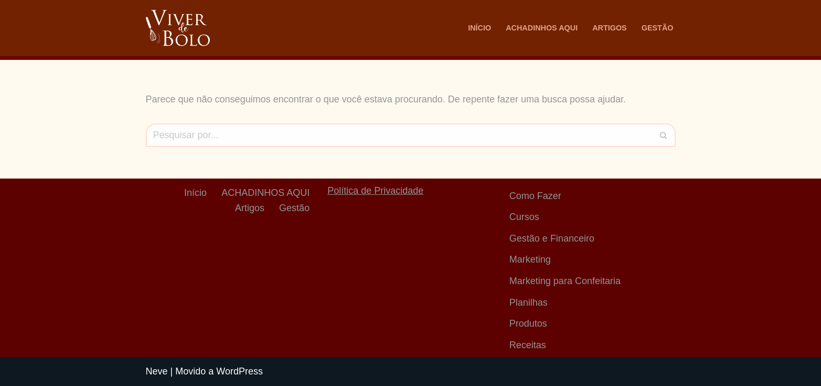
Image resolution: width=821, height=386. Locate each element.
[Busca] (399, 135)
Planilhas (528, 302)
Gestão (658, 28)
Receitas (527, 345)
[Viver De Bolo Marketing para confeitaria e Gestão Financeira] (178, 28)
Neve (157, 371)
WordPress (239, 371)
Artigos (609, 28)
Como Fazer (535, 196)
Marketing (530, 259)
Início (479, 28)
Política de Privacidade (375, 190)
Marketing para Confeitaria (565, 281)
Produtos (528, 323)
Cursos (524, 217)
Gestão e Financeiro (551, 238)
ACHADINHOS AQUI (542, 28)
